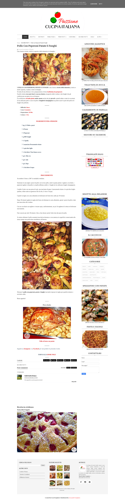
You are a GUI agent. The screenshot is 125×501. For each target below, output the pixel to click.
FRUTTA (97, 269)
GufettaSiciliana (30, 376)
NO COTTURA (85, 272)
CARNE (89, 266)
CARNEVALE (95, 266)
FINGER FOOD (91, 269)
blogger (63, 367)
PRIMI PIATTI (61, 36)
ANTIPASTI (41, 36)
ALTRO (99, 36)
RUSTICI (103, 277)
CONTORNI (72, 36)
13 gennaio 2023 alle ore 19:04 (30, 377)
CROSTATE (84, 269)
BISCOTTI (84, 266)
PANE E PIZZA (51, 36)
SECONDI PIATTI (83, 36)
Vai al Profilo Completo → (85, 476)
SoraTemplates (55, 498)
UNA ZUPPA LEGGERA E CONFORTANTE (95, 104)
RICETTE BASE (85, 274)
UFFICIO (96, 280)
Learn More (93, 4)
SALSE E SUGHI (85, 280)
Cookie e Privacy (24, 471)
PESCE (98, 272)
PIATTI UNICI (103, 272)
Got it (100, 4)
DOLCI (92, 36)
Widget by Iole (95, 167)
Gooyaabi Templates (74, 498)
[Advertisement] (95, 181)
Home (18, 42)
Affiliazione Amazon (24, 477)
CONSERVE (102, 266)
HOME (25, 36)
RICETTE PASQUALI (96, 277)
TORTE (91, 280)
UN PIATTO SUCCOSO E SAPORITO (96, 321)
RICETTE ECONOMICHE (87, 277)
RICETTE (32, 36)
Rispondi (74, 381)
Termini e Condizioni (25, 474)
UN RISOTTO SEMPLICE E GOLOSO (96, 230)
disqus (68, 367)
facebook (73, 367)
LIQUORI (102, 269)
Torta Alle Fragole (23, 410)
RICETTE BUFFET (93, 274)
